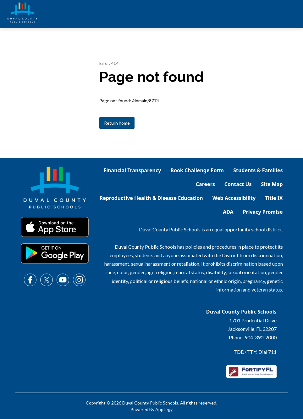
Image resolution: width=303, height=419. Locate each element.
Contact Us (238, 184)
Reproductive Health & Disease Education (151, 198)
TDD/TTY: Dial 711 (255, 352)
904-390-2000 (261, 337)
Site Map (272, 184)
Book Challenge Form (197, 170)
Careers (205, 184)
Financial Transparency (132, 170)
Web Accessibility (234, 198)
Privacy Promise (263, 211)
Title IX (274, 198)
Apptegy (164, 409)
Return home (117, 123)
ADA (228, 211)
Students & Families (258, 170)
